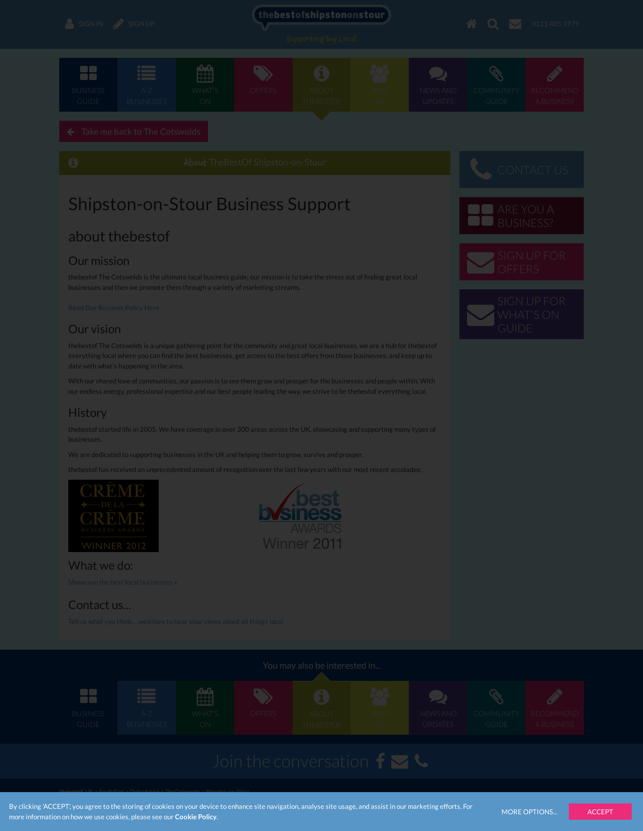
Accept (600, 811)
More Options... (529, 811)
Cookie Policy (196, 816)
